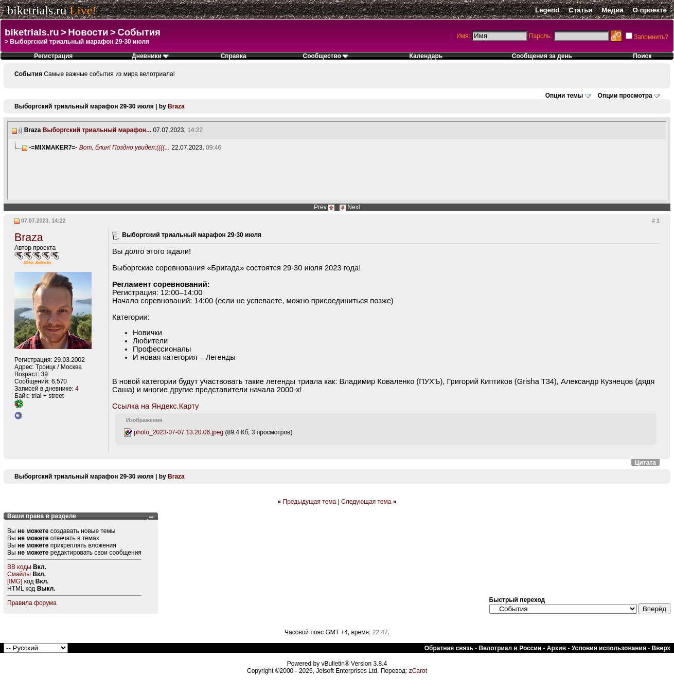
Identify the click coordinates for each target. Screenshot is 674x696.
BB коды (19, 567)
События (139, 32)
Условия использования (609, 648)
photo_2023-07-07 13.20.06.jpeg (178, 432)
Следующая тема (366, 501)
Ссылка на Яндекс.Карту (155, 406)
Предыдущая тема (309, 501)
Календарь (426, 56)
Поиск (642, 56)
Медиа (612, 10)
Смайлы (19, 574)
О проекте (650, 10)
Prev (320, 207)
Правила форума (32, 603)
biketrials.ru (36, 10)
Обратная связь (448, 648)
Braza (176, 106)
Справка (233, 56)
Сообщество (326, 56)
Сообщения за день (542, 56)
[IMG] (14, 581)
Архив (556, 648)
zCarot (418, 670)
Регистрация (53, 56)
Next (353, 207)
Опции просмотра (625, 95)
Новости (88, 32)
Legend (547, 10)
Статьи (580, 10)
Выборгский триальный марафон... (97, 130)
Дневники (150, 56)
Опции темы (564, 95)
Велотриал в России (509, 648)
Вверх (661, 648)
